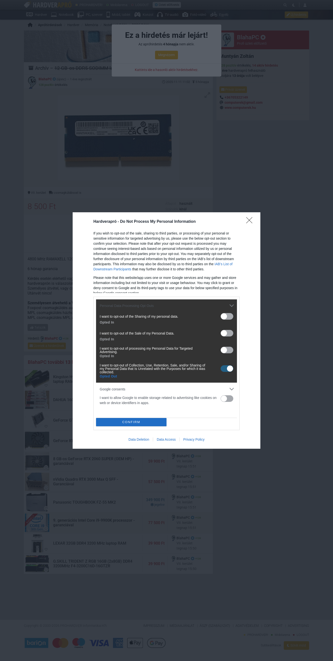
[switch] (227, 316)
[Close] (250, 221)
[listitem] (166, 305)
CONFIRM (131, 422)
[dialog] (166, 330)
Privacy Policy (194, 439)
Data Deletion (138, 439)
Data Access (166, 439)
